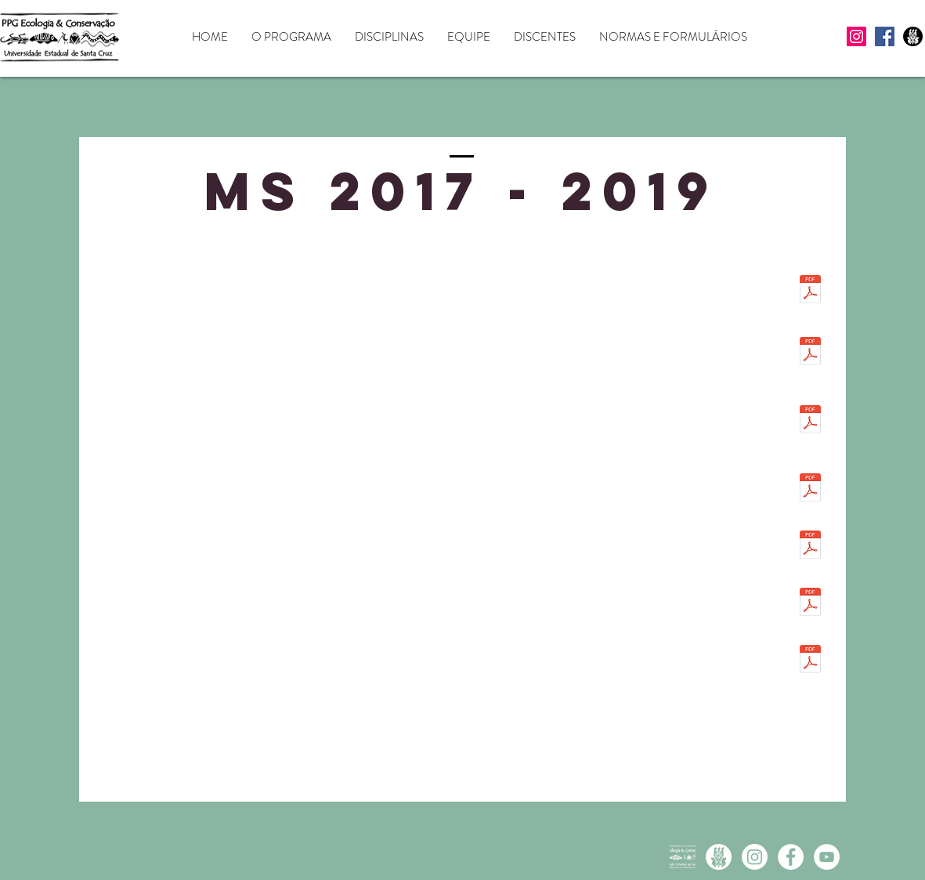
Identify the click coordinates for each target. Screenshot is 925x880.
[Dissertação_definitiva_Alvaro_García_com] (810, 290)
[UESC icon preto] (913, 36)
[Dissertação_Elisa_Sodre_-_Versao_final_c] (810, 421)
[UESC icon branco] (719, 857)
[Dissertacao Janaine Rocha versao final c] (810, 603)
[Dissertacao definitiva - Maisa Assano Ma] (810, 660)
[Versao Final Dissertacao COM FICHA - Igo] (810, 546)
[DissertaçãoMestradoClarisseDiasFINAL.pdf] (810, 352)
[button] (291, 37)
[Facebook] (884, 36)
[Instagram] (856, 36)
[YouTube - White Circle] (827, 857)
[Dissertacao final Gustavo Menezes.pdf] (810, 489)
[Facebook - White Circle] (791, 857)
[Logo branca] (683, 857)
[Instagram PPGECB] (755, 857)
